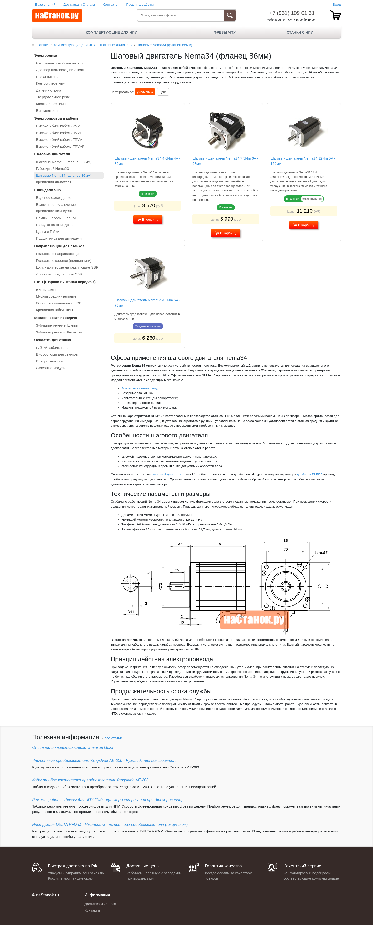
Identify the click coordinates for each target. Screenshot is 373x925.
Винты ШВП (46, 290)
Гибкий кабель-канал (53, 348)
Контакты (110, 4)
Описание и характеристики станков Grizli (72, 747)
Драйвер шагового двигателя (60, 70)
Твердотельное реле (53, 97)
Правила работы (140, 4)
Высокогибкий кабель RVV (58, 126)
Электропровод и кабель (56, 118)
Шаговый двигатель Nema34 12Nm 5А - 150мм (302, 161)
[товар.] (335, 15)
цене (163, 92)
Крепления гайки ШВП (54, 310)
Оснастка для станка (52, 340)
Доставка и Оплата (79, 4)
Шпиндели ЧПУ (47, 190)
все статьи (113, 738)
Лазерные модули (50, 368)
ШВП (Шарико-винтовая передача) (65, 282)
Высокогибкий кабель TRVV (59, 139)
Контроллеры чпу (50, 83)
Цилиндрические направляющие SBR (67, 267)
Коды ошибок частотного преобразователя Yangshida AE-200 (90, 780)
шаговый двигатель (167, 474)
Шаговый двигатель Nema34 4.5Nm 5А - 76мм (147, 303)
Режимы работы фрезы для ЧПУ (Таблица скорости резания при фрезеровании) (107, 800)
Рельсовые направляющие (58, 254)
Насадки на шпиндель (54, 225)
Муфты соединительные (56, 296)
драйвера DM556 (309, 474)
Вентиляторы (47, 110)
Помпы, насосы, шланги (56, 218)
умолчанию (145, 92)
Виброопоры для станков (57, 354)
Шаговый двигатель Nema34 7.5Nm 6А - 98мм (225, 161)
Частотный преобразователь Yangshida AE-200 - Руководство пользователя (104, 760)
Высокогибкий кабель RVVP (59, 133)
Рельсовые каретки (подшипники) (63, 261)
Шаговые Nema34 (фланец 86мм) (64, 175)
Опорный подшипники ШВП (59, 303)
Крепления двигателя (53, 182)
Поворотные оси (49, 361)
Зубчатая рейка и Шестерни (59, 332)
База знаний (45, 4)
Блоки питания (48, 77)
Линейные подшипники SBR (59, 274)
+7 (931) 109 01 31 (292, 13)
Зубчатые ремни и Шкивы (57, 325)
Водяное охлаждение (53, 198)
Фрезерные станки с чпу (139, 388)
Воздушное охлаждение (56, 204)
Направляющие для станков (59, 246)
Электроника (45, 55)
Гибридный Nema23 (52, 168)
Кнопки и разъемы (51, 104)
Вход (337, 4)
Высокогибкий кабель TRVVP (60, 146)
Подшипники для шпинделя (59, 238)
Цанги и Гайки (47, 232)
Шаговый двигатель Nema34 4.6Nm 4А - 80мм (147, 161)
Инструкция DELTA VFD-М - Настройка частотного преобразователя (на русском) (110, 824)
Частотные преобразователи (59, 63)
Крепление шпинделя (54, 211)
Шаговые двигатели (52, 154)
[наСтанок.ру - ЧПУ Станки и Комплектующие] (57, 15)
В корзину (147, 219)
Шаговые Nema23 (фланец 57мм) (64, 162)
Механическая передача (55, 318)
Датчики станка (48, 90)
